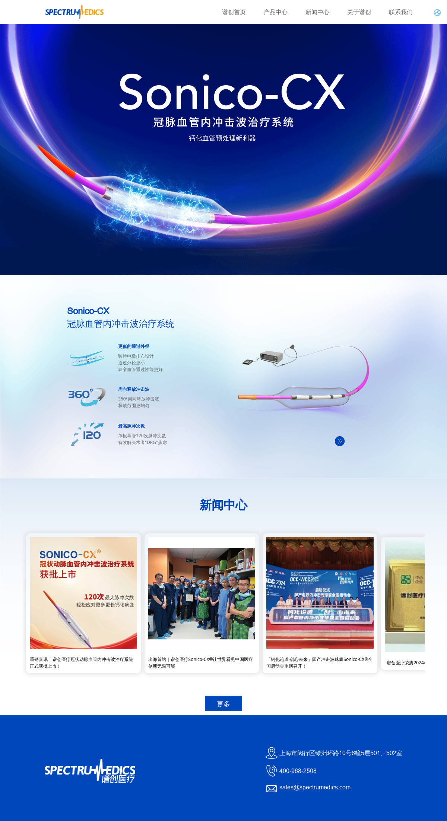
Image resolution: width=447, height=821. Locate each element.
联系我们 (401, 12)
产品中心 (276, 12)
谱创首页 (234, 12)
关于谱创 (359, 12)
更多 (223, 703)
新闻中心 (317, 12)
